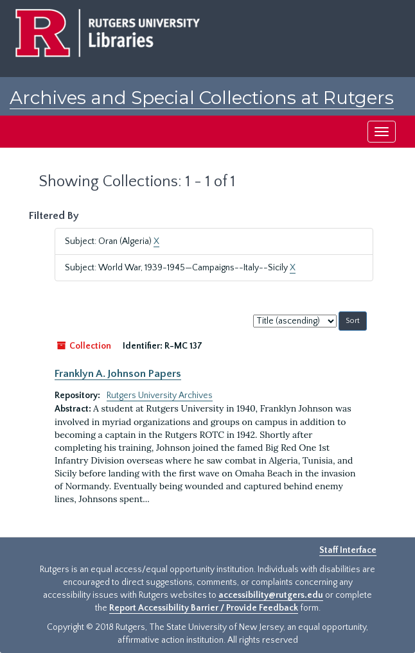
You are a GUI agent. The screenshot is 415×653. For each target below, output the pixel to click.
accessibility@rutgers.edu (270, 595)
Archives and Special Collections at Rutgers (202, 98)
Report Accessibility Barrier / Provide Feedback (203, 608)
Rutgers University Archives (160, 395)
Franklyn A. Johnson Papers (118, 373)
